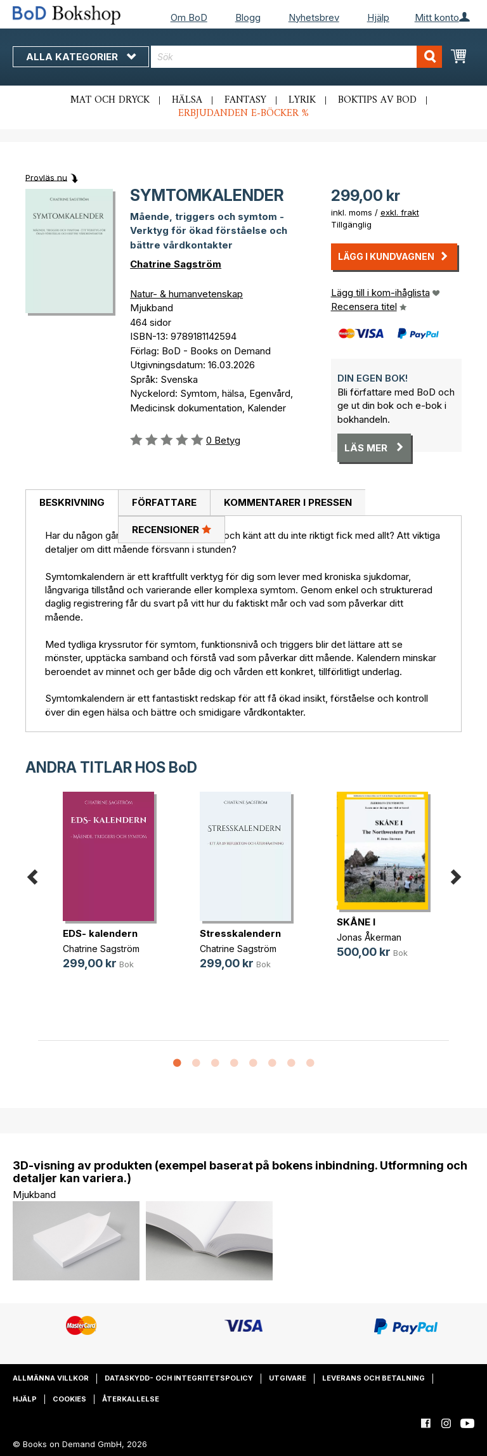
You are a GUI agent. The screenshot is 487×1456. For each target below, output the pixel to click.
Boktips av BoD (377, 100)
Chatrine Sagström (175, 264)
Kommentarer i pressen (288, 502)
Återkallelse (130, 1399)
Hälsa (187, 100)
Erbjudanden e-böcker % (243, 113)
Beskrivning (72, 502)
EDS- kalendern (100, 933)
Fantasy (245, 100)
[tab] (71, 503)
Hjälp (378, 17)
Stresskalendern (240, 933)
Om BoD (189, 17)
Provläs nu (46, 177)
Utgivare (287, 1378)
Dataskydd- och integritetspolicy (179, 1378)
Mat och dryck (110, 100)
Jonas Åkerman (369, 937)
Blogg (248, 17)
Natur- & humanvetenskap (186, 294)
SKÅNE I (356, 922)
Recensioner (171, 529)
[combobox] (296, 57)
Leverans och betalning (373, 1378)
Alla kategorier (81, 57)
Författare (164, 502)
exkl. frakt (399, 212)
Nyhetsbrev (314, 17)
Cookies (69, 1399)
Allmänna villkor (51, 1378)
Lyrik (302, 100)
